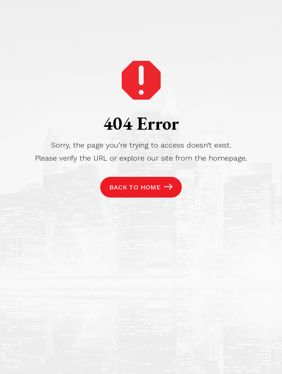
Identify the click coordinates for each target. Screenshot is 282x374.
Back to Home (135, 187)
